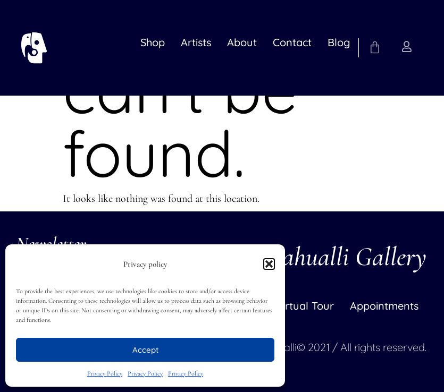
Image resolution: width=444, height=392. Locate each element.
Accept (145, 350)
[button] (269, 264)
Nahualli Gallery (345, 256)
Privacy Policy (104, 373)
